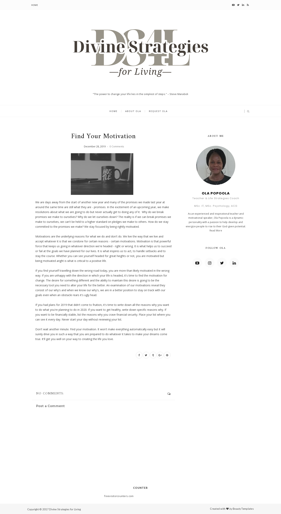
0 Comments (116, 146)
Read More (216, 230)
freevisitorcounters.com (118, 496)
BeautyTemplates (243, 508)
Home (34, 5)
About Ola (133, 111)
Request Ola (158, 111)
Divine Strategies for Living (65, 509)
